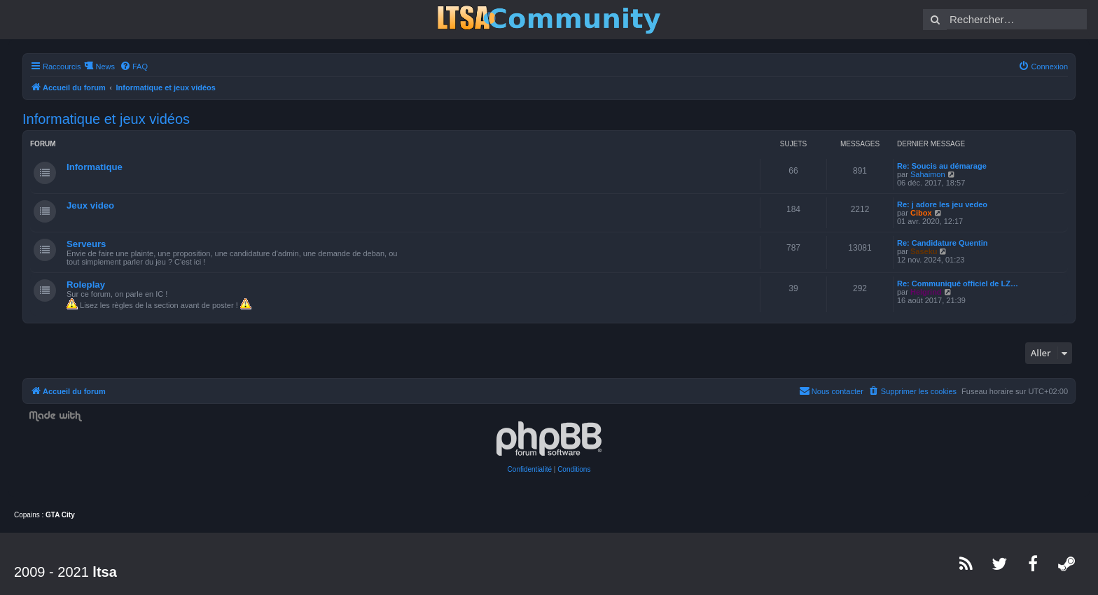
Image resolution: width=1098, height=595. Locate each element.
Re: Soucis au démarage (942, 166)
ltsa (104, 572)
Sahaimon (927, 174)
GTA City (60, 515)
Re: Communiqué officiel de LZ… (957, 283)
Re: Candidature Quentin (942, 243)
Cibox (921, 213)
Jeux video (90, 205)
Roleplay (86, 284)
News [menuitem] (105, 66)
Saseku (924, 251)
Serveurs (86, 244)
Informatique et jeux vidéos (106, 119)
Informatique (95, 167)
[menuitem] (134, 66)
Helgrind (926, 292)
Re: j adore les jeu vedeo (942, 204)
